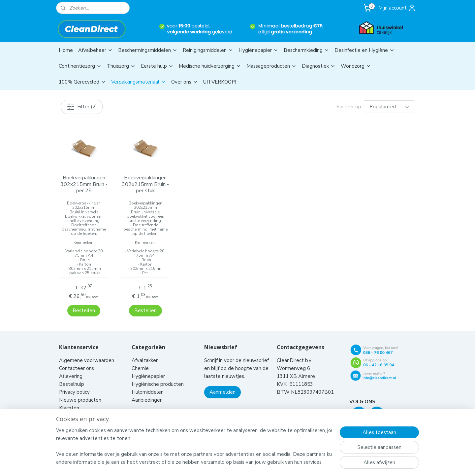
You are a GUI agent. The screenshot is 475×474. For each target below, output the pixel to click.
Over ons (184, 82)
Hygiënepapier (258, 50)
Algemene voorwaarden (87, 351)
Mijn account (397, 8)
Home (66, 50)
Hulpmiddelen (148, 383)
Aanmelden (222, 383)
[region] (194, 446)
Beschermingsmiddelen (147, 50)
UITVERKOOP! (219, 82)
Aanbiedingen (147, 391)
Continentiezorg (80, 66)
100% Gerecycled (82, 82)
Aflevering (70, 367)
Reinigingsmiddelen (208, 50)
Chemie (140, 359)
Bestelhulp (71, 375)
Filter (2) (82, 107)
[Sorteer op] (389, 107)
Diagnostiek (318, 66)
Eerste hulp (157, 66)
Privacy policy (74, 383)
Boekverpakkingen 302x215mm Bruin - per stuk (145, 184)
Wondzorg (356, 66)
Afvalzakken (145, 351)
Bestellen (84, 302)
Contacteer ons (77, 359)
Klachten (69, 399)
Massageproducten (271, 66)
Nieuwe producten (80, 391)
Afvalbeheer (95, 50)
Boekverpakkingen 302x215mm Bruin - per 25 (83, 184)
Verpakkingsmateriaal (138, 82)
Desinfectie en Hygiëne (364, 50)
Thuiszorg (121, 66)
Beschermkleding (306, 50)
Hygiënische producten (158, 375)
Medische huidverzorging (210, 66)
